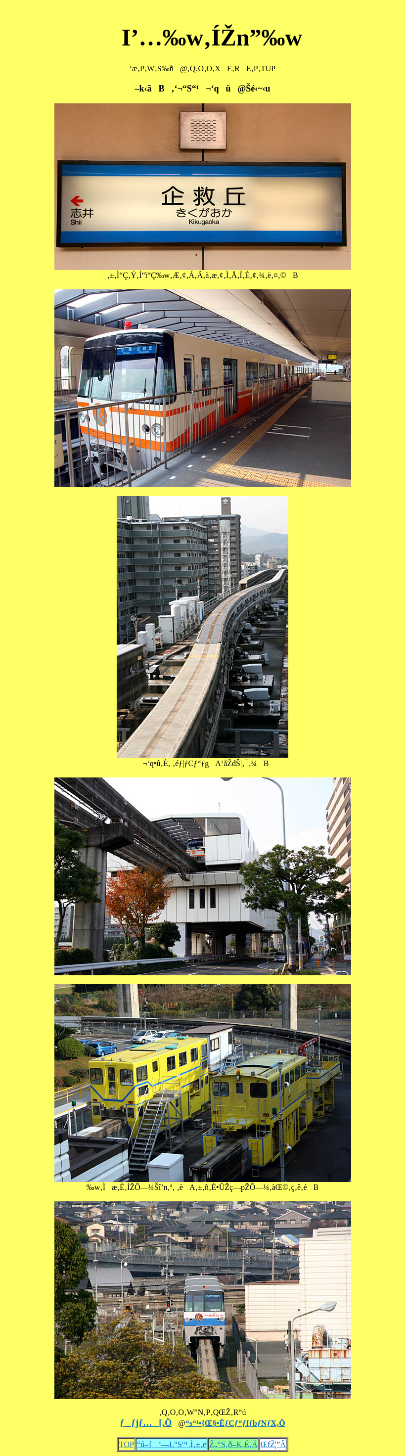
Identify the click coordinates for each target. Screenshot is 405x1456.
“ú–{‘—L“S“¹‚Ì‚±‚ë (171, 1444)
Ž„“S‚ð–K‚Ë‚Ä (233, 1444)
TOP (126, 1444)
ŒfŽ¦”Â (273, 1444)
